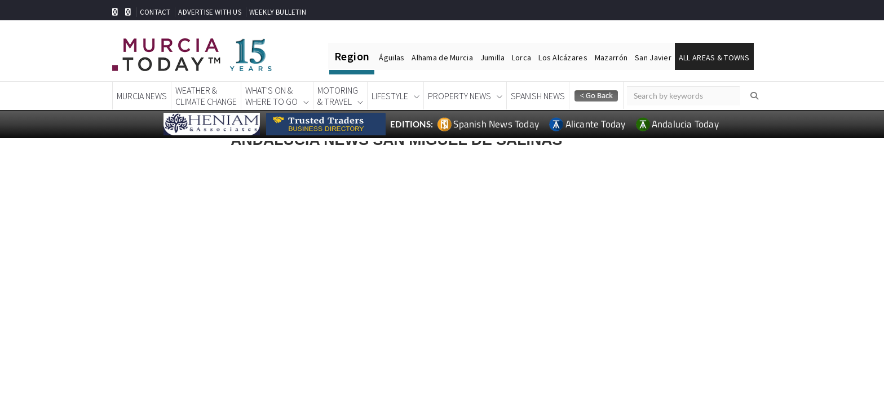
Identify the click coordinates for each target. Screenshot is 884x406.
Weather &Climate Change (206, 96)
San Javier (653, 57)
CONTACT (155, 12)
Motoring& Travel (337, 96)
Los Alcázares (562, 57)
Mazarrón (611, 57)
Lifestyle (390, 96)
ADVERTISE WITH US (209, 12)
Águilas (391, 57)
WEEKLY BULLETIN (277, 12)
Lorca (521, 57)
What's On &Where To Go (271, 96)
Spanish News (538, 96)
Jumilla (492, 57)
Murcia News (142, 96)
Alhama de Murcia (442, 57)
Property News (459, 96)
